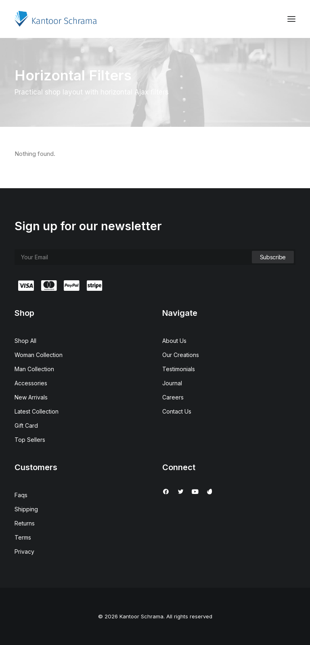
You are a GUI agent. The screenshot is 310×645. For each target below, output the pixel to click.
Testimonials (178, 369)
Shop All (25, 340)
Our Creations (180, 354)
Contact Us (176, 411)
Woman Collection (39, 354)
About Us (174, 340)
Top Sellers (30, 439)
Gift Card (26, 425)
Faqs (21, 495)
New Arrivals (31, 397)
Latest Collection (37, 411)
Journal (172, 383)
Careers (173, 397)
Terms (23, 537)
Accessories (31, 383)
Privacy (24, 551)
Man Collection (34, 369)
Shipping (26, 509)
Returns (25, 523)
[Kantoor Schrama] (58, 19)
